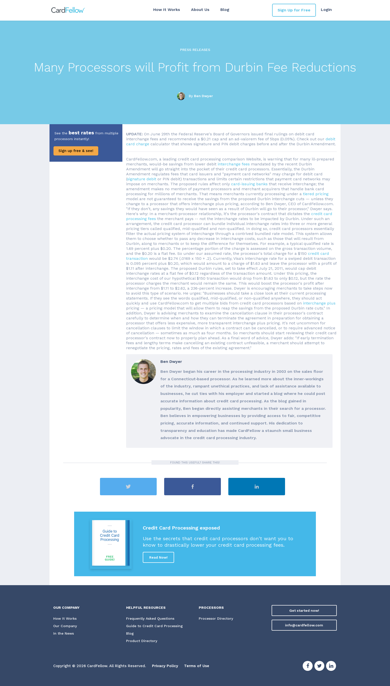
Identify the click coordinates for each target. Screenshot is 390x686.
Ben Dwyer (203, 96)
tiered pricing (316, 193)
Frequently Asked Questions (150, 619)
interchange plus (319, 303)
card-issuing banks (249, 184)
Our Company (65, 626)
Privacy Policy (165, 666)
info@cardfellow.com (304, 625)
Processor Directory (216, 619)
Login (326, 9)
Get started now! (304, 610)
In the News (63, 634)
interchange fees (234, 164)
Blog (224, 9)
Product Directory (141, 641)
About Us (200, 9)
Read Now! (158, 557)
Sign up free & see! (75, 151)
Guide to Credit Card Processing (154, 626)
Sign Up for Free (294, 10)
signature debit (141, 179)
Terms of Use (196, 666)
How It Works (166, 9)
